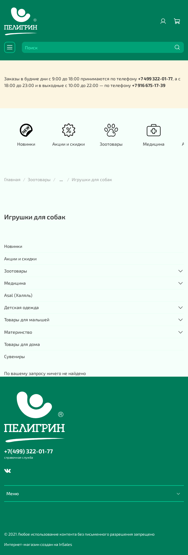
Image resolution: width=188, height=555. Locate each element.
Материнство (18, 332)
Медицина (153, 144)
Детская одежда (21, 307)
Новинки (26, 144)
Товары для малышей (26, 319)
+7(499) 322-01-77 (28, 451)
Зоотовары (111, 144)
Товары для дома (22, 344)
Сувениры (14, 356)
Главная (12, 179)
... (61, 179)
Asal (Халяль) (18, 295)
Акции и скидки (68, 144)
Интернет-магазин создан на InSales (38, 544)
